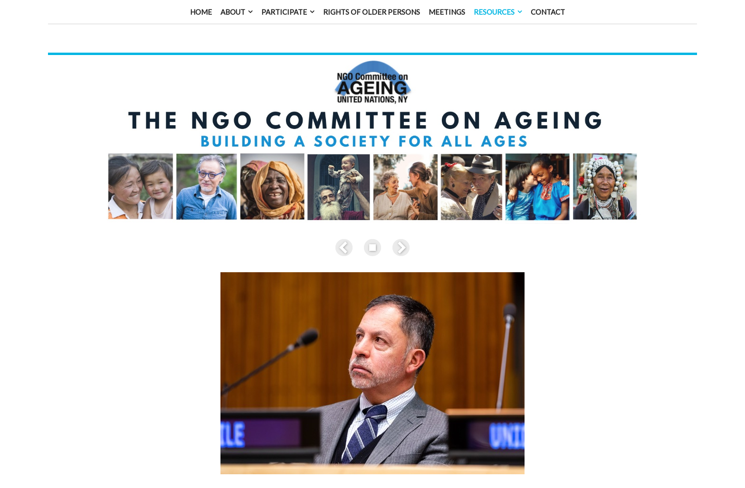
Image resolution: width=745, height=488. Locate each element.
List (372, 230)
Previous (345, 230)
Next (399, 230)
